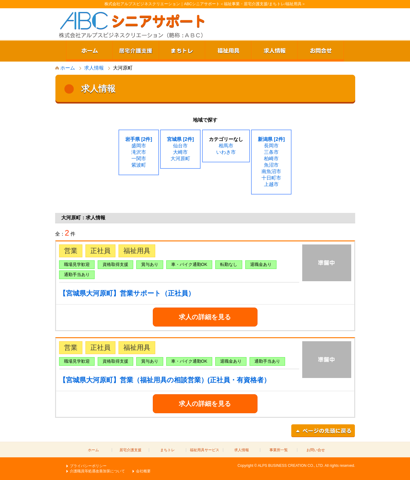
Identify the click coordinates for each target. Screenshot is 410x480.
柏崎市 (271, 158)
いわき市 (226, 152)
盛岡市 (138, 145)
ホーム (89, 51)
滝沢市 (138, 152)
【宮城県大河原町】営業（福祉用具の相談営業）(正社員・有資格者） (164, 380)
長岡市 (271, 145)
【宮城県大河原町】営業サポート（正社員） (127, 293)
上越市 (271, 184)
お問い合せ (316, 450)
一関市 (138, 158)
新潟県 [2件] (271, 139)
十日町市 (271, 177)
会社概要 (143, 471)
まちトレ (182, 51)
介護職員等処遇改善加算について (97, 471)
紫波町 (138, 165)
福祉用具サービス (204, 450)
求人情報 (274, 51)
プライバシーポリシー (88, 466)
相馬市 (226, 145)
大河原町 (180, 158)
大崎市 (180, 152)
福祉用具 (228, 51)
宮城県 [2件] (180, 139)
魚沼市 (271, 165)
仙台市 (180, 145)
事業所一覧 (278, 450)
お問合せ (321, 51)
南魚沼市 (271, 171)
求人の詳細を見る (205, 316)
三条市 (271, 152)
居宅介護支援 (136, 51)
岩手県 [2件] (138, 139)
